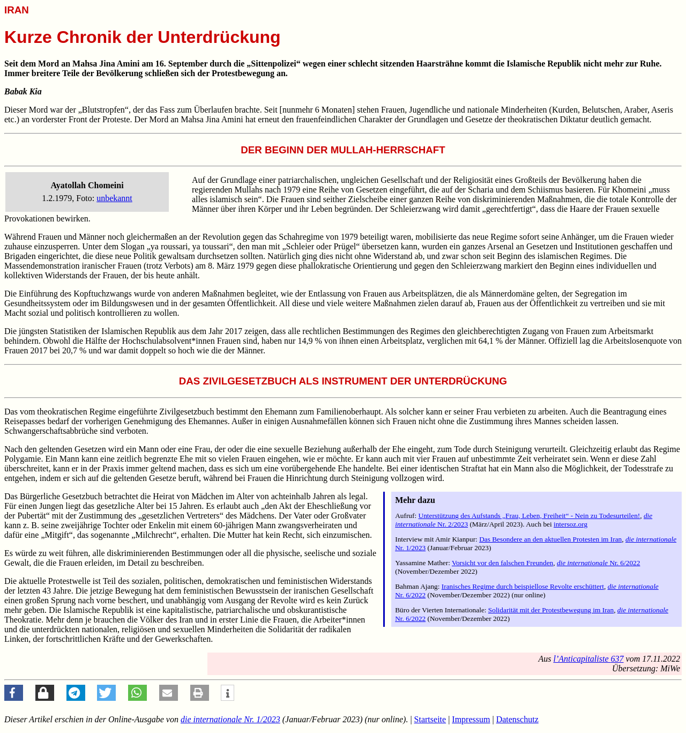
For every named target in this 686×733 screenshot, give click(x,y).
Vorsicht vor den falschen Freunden (502, 563)
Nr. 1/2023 (230, 719)
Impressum (471, 719)
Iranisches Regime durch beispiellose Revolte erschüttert (523, 586)
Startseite (430, 719)
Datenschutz (517, 719)
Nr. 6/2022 (598, 563)
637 (588, 658)
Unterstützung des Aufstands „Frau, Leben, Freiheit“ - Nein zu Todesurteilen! (529, 516)
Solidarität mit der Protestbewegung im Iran (551, 610)
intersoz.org (570, 524)
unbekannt (114, 198)
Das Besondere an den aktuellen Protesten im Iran (550, 539)
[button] (13, 693)
